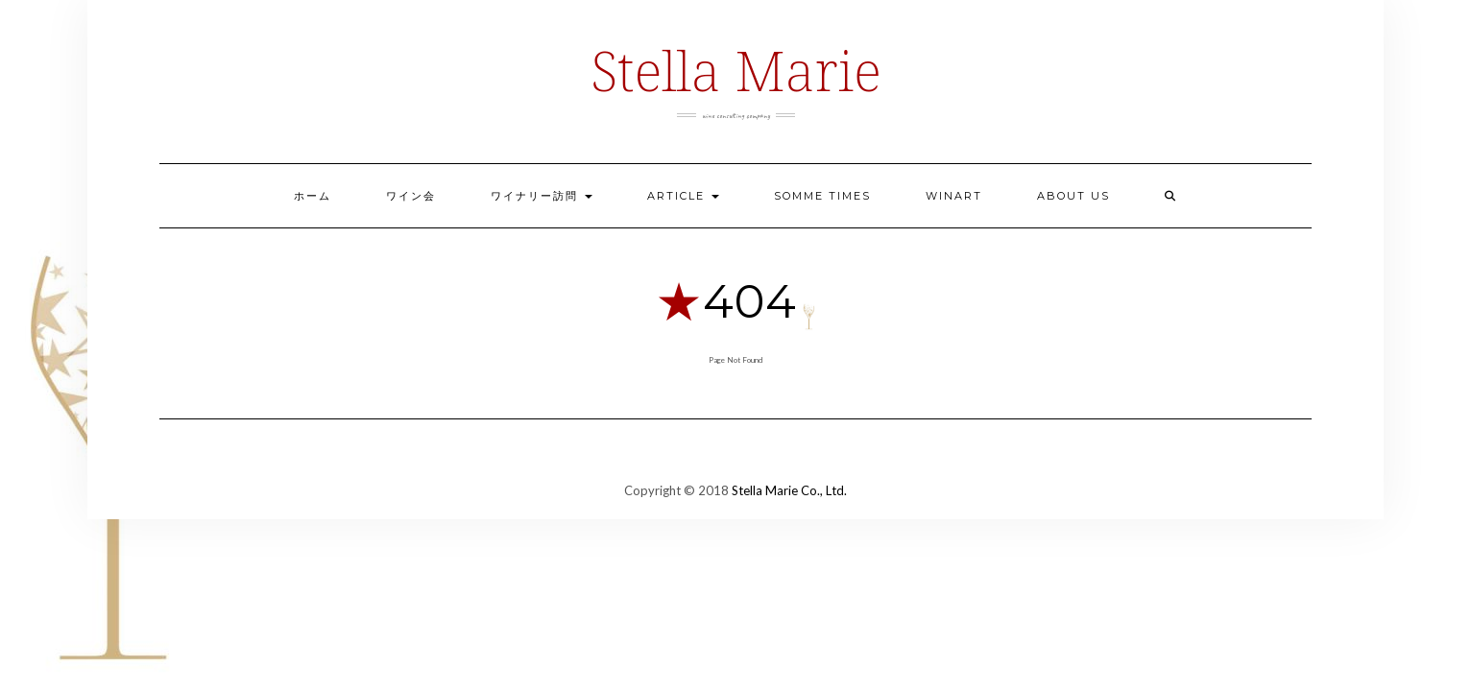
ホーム (312, 196)
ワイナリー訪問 (541, 196)
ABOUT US (1073, 196)
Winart (954, 196)
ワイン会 (411, 196)
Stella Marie (735, 69)
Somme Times (822, 196)
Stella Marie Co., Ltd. (789, 490)
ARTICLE (683, 196)
